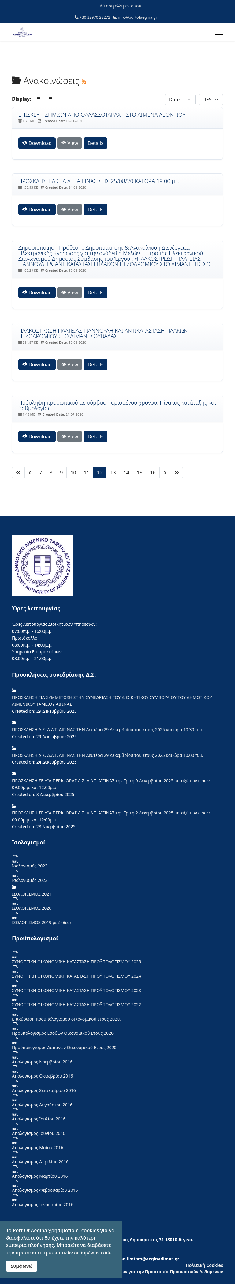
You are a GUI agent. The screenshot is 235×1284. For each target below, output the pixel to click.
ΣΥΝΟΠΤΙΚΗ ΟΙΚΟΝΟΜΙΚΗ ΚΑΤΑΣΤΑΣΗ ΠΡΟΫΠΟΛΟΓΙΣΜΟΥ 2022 (76, 1004)
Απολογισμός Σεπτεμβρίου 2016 (44, 1090)
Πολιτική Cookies (204, 1265)
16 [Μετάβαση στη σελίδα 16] (152, 472)
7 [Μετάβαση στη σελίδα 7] (40, 472)
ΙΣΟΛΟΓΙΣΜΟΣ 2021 (31, 894)
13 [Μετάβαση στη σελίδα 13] (113, 472)
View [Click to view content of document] (69, 143)
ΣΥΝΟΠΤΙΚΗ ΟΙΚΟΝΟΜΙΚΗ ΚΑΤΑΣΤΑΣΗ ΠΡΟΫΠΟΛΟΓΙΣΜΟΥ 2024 (76, 976)
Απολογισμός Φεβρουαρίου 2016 (45, 1190)
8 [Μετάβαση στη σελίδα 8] (51, 472)
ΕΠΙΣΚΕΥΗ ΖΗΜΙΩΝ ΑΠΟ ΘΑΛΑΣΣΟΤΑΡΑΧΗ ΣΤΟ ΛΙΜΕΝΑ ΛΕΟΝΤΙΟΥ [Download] (101, 114)
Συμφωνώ (21, 1266)
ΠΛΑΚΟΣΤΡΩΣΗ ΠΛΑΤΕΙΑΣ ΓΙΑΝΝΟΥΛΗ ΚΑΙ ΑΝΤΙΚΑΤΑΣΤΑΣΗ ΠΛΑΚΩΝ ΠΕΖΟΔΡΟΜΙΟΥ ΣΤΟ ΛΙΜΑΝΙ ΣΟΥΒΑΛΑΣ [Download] (103, 333)
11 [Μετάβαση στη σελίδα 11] (86, 472)
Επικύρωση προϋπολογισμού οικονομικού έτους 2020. (66, 1019)
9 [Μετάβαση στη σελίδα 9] (61, 472)
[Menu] (219, 32)
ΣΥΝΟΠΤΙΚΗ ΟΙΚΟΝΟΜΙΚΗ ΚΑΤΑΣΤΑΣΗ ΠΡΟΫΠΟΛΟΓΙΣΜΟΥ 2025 (76, 962)
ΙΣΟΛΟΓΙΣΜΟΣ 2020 (31, 908)
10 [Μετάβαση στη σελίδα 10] (73, 472)
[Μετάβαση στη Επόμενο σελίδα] (164, 472)
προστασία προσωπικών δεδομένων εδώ (63, 1252)
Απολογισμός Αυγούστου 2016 (42, 1105)
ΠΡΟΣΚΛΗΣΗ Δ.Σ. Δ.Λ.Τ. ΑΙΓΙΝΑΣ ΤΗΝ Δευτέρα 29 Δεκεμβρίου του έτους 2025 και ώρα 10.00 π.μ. (107, 755)
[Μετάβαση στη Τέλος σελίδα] (176, 472)
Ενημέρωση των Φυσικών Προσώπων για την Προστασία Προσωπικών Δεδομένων (135, 1272)
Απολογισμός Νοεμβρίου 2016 (42, 1062)
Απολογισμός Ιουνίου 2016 (38, 1133)
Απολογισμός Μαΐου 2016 (37, 1147)
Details (95, 143)
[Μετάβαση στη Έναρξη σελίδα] (18, 472)
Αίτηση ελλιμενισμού (120, 6)
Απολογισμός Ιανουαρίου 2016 (42, 1204)
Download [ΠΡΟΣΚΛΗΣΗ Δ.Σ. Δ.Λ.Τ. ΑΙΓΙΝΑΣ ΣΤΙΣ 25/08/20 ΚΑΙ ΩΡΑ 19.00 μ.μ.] (37, 209)
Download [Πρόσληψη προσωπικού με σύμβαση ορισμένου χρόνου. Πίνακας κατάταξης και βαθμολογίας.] (37, 436)
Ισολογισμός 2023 (29, 866)
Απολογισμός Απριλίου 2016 (40, 1162)
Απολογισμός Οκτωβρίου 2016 (42, 1076)
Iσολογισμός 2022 (29, 880)
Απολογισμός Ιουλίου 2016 (38, 1119)
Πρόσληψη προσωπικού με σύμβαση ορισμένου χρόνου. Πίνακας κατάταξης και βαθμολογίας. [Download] (117, 405)
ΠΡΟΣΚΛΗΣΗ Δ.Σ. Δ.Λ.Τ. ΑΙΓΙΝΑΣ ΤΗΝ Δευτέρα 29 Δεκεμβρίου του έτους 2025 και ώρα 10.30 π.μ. (107, 729)
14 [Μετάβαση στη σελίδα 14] (126, 472)
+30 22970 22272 (95, 17)
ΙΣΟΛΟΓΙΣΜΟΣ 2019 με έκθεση (42, 922)
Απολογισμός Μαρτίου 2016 (40, 1176)
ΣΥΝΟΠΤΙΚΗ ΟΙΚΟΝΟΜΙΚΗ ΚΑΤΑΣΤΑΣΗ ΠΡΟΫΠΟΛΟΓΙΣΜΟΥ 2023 (76, 990)
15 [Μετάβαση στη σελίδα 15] (139, 472)
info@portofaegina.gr (138, 17)
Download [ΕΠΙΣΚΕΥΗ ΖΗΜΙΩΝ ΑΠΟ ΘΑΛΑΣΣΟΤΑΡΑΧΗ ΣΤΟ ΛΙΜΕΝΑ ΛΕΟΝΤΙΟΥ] (37, 143)
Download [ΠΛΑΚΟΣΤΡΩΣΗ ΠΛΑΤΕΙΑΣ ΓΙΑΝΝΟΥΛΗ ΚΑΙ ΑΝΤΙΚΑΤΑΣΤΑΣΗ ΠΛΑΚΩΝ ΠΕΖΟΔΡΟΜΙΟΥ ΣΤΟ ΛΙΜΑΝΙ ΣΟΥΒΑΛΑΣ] (37, 364)
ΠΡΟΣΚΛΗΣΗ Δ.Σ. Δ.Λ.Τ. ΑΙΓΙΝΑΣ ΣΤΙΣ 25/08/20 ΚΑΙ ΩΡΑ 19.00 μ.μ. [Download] (99, 181)
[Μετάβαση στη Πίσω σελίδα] (29, 472)
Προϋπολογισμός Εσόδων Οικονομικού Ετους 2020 (63, 1033)
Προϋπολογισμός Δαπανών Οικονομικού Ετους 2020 (64, 1047)
